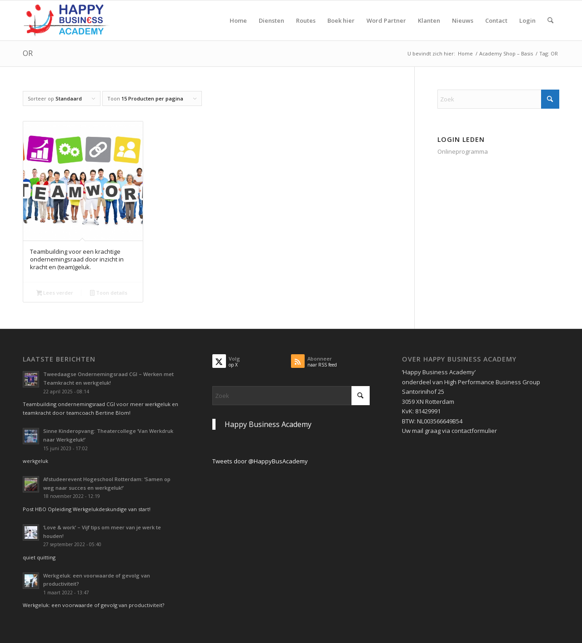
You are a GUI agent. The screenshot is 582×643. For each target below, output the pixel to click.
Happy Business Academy (268, 424)
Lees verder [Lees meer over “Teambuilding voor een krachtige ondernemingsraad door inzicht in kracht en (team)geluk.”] (55, 293)
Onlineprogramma (462, 151)
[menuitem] (238, 20)
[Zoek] (550, 20)
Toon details (108, 293)
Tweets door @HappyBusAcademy (260, 461)
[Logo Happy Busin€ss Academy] (66, 20)
